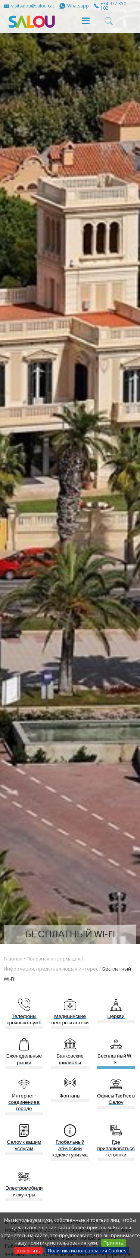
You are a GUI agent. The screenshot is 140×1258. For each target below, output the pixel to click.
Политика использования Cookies (87, 1250)
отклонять (28, 1250)
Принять (113, 1242)
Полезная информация (53, 958)
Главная (13, 958)
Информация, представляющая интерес (51, 968)
